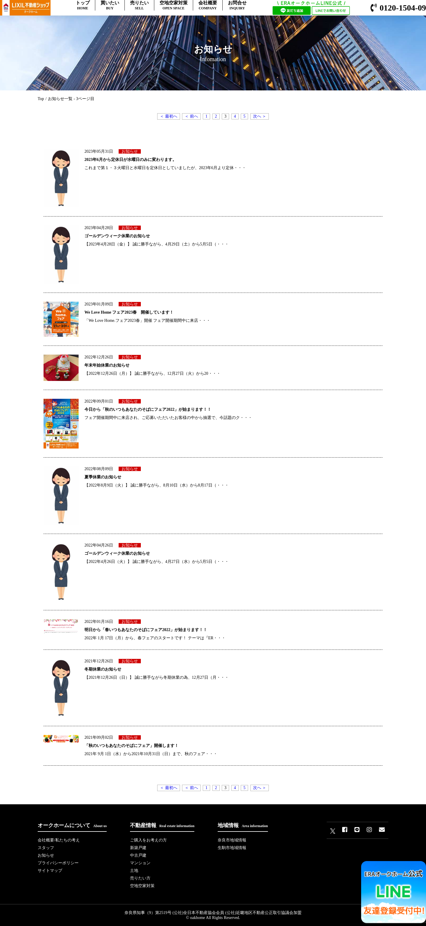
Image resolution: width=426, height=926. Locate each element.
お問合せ (237, 5)
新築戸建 (138, 848)
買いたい (110, 5)
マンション (140, 863)
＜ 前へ (191, 116)
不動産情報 (162, 825)
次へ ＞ (259, 116)
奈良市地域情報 (232, 840)
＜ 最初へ (168, 116)
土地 (134, 870)
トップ (83, 5)
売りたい (139, 5)
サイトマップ (50, 870)
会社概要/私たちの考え (59, 840)
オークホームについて (72, 825)
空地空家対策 (174, 5)
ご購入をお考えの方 (148, 840)
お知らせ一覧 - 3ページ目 (71, 99)
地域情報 (243, 825)
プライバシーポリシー (58, 863)
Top (41, 99)
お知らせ (46, 855)
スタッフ (46, 848)
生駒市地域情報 (232, 848)
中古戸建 (138, 855)
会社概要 (207, 5)
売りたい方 (140, 878)
